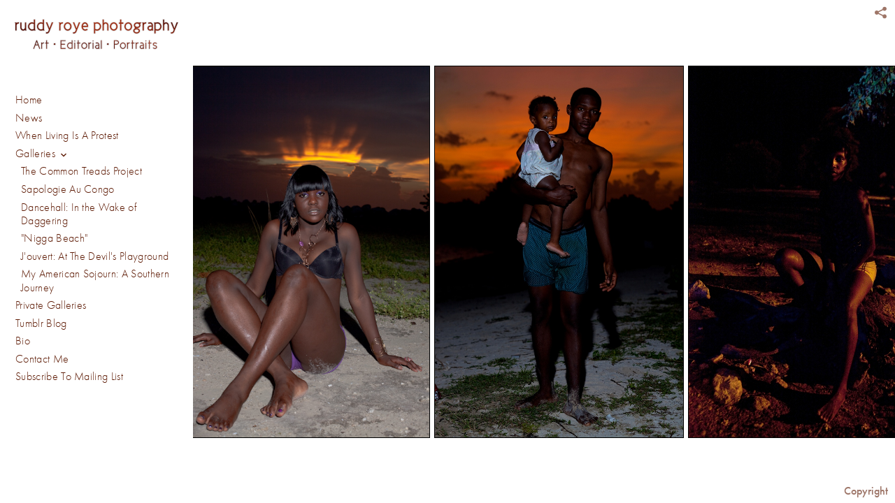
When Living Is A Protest (67, 135)
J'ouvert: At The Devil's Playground (95, 256)
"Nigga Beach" (54, 238)
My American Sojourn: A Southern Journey (95, 280)
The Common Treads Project (81, 171)
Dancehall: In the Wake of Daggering (78, 214)
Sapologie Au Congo (68, 189)
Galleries (43, 154)
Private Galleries (50, 305)
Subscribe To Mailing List (69, 376)
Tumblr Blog (41, 323)
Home (28, 100)
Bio (22, 341)
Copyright (866, 490)
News (28, 118)
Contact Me (42, 359)
